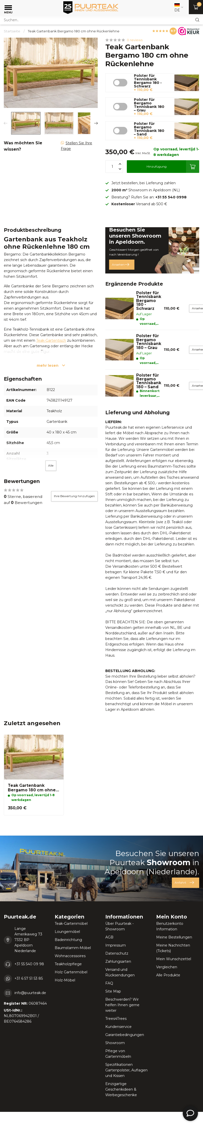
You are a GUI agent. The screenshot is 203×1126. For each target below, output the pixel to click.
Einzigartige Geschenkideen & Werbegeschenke (121, 1089)
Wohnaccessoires (70, 956)
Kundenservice (118, 1026)
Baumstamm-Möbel (73, 948)
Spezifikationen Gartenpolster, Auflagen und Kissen (126, 1070)
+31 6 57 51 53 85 (28, 978)
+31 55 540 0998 (171, 197)
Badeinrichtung (68, 939)
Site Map (113, 991)
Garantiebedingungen (124, 1034)
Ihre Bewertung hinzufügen (74, 496)
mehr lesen (51, 365)
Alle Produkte (168, 975)
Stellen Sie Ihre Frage (76, 146)
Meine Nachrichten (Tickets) (173, 948)
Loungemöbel (67, 931)
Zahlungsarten (118, 961)
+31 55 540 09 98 (29, 964)
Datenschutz (116, 953)
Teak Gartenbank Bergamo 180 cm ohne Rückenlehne (73, 31)
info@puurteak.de (30, 993)
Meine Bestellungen (174, 937)
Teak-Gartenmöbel (71, 923)
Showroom (115, 1043)
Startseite (12, 31)
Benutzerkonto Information (169, 926)
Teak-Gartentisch (51, 340)
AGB (109, 937)
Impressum (115, 945)
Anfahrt (184, 882)
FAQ (109, 983)
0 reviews (135, 40)
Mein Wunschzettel (173, 959)
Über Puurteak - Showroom (119, 926)
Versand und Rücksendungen (120, 972)
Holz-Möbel (65, 980)
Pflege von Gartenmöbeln (118, 1054)
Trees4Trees (116, 1018)
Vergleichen (166, 967)
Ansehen (120, 264)
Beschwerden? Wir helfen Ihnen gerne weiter (122, 1005)
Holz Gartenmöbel (71, 972)
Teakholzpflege (68, 964)
